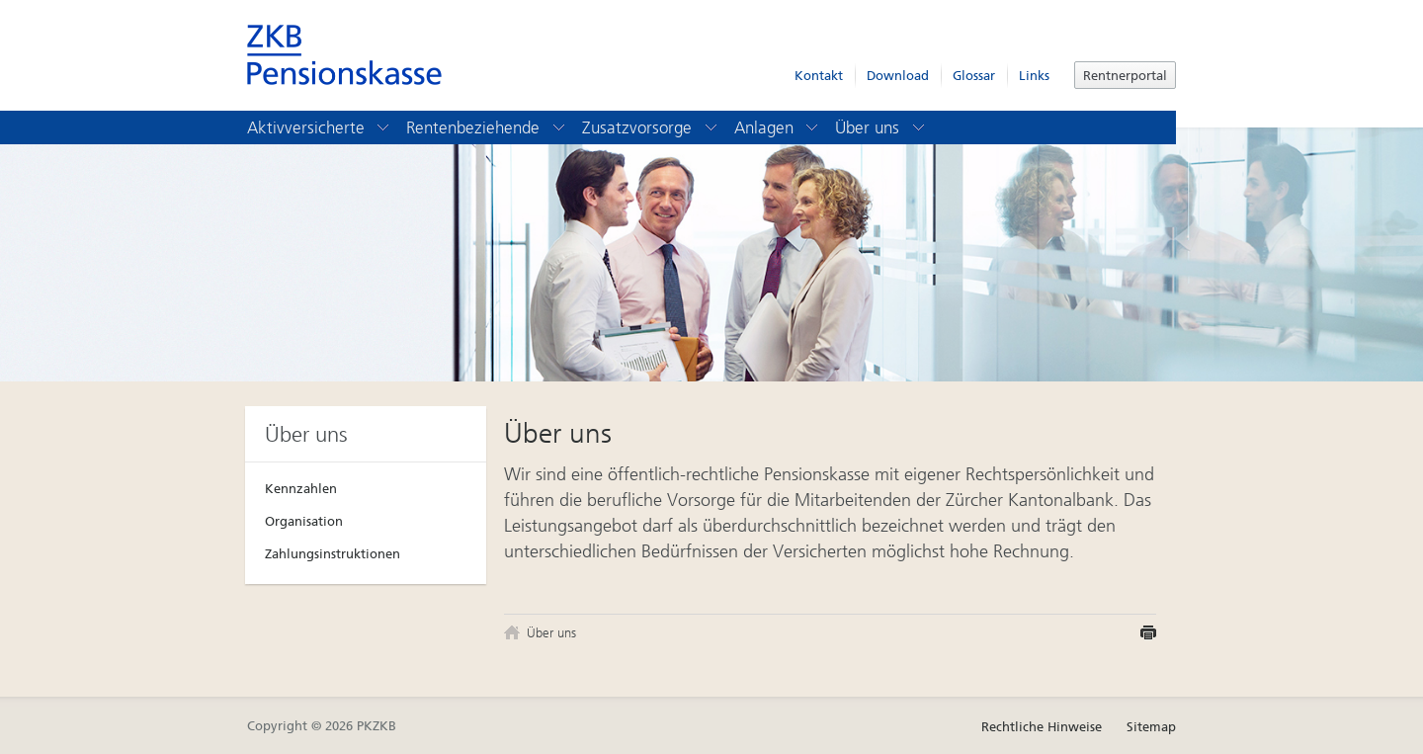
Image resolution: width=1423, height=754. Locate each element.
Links (1034, 75)
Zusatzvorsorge (650, 127)
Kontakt (819, 75)
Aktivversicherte (319, 127)
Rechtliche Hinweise (1041, 726)
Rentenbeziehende (486, 127)
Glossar (974, 75)
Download (898, 75)
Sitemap (1151, 726)
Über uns (881, 127)
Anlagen (777, 127)
